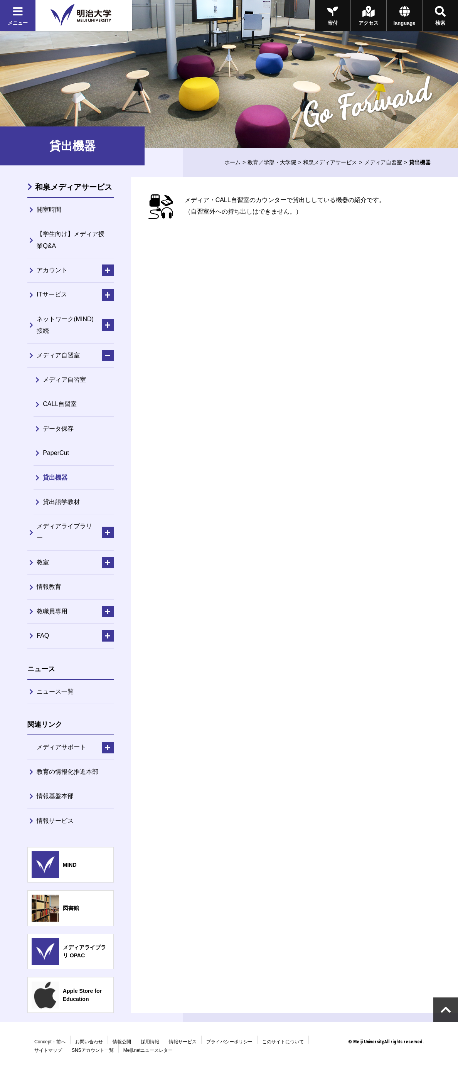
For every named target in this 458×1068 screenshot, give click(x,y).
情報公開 (122, 1041)
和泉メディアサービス (330, 162)
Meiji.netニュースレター (148, 1050)
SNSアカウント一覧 (93, 1050)
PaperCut (56, 453)
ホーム (232, 162)
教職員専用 (52, 611)
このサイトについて (283, 1041)
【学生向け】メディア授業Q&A (70, 240)
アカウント (52, 270)
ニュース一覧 (55, 691)
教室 (43, 562)
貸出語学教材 (61, 502)
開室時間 (49, 209)
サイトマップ (48, 1050)
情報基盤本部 (55, 796)
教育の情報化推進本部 (67, 771)
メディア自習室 (383, 162)
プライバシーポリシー (229, 1041)
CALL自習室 (60, 404)
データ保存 (58, 428)
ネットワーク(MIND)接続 (65, 325)
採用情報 (150, 1041)
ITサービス (52, 294)
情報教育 (49, 586)
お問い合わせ (89, 1041)
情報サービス (55, 820)
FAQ (43, 635)
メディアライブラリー (64, 532)
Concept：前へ (50, 1041)
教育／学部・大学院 (272, 162)
